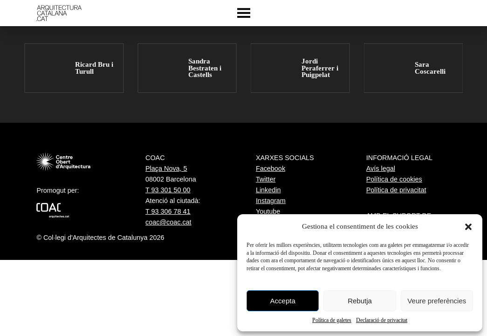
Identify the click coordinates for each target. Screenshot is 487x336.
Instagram (271, 200)
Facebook (270, 168)
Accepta (282, 301)
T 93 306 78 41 (168, 211)
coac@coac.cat (168, 222)
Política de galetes (331, 320)
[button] (468, 226)
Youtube (268, 211)
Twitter (265, 179)
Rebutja (360, 301)
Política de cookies (394, 179)
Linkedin (268, 190)
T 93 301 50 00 (168, 190)
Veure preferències (436, 301)
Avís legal (380, 168)
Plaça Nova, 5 (166, 168)
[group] (73, 68)
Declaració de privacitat (381, 320)
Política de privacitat (396, 190)
